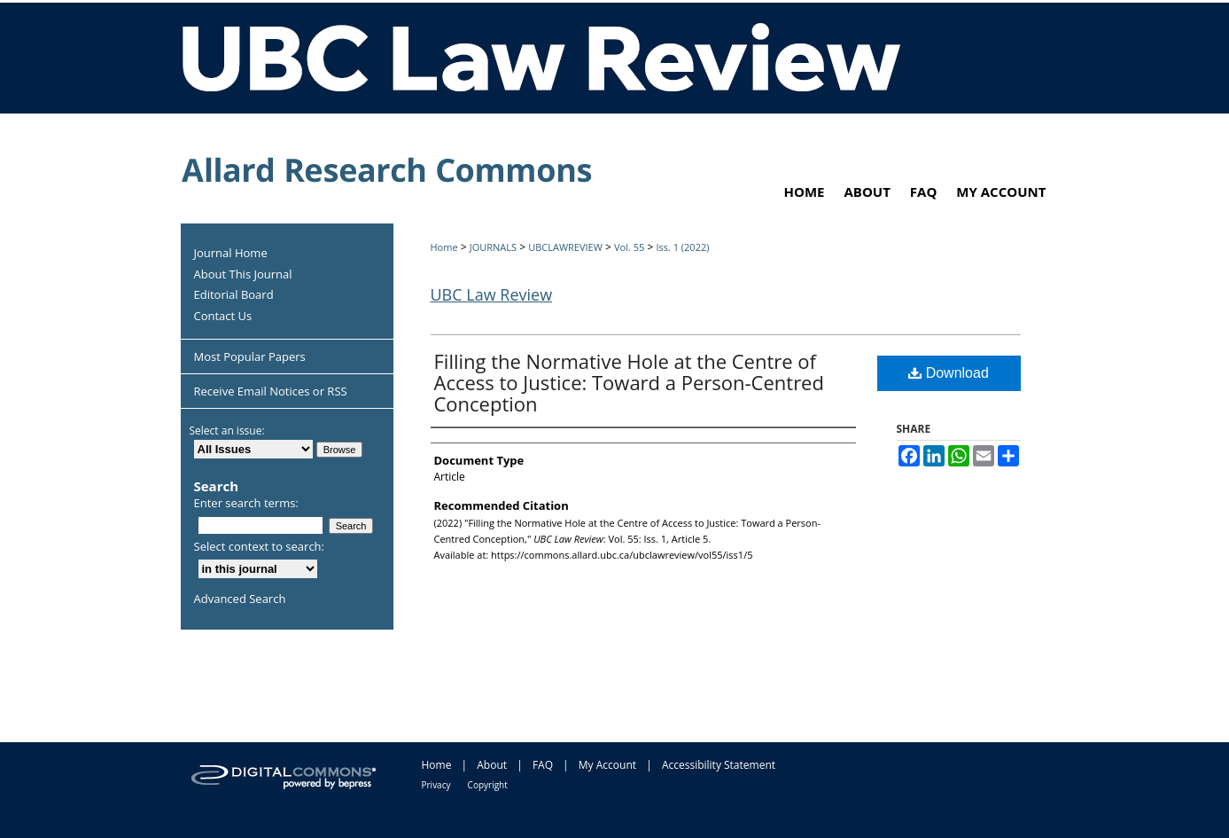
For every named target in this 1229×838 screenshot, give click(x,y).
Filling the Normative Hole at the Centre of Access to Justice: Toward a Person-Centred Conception (629, 382)
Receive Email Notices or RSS (270, 391)
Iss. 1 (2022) (682, 247)
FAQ (543, 764)
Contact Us (223, 316)
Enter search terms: (246, 503)
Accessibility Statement (718, 764)
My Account (607, 764)
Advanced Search (240, 599)
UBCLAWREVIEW (565, 247)
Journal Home (231, 254)
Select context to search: (259, 546)
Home (444, 247)
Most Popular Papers (250, 356)
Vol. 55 (629, 247)
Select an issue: (227, 430)
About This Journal (243, 275)
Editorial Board (234, 295)
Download (948, 372)
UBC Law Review (492, 294)
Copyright (488, 785)
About (492, 764)
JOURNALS (493, 247)
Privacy (436, 785)
